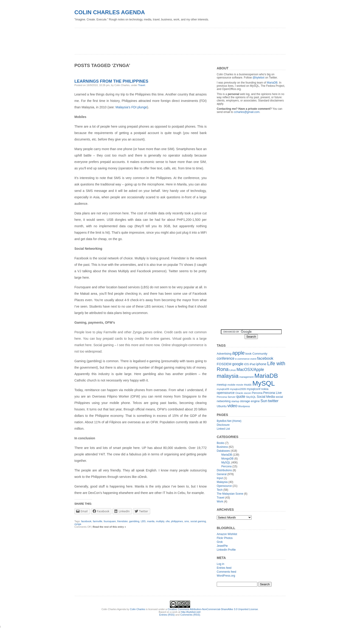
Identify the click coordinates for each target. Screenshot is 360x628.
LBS (143, 521)
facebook (86, 521)
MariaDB (272, 82)
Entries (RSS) (167, 614)
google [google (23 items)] (237, 364)
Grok (220, 542)
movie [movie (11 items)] (239, 384)
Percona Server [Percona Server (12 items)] (226, 396)
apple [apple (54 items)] (238, 353)
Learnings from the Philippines (111, 81)
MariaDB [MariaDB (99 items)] (266, 375)
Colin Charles (137, 609)
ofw (168, 521)
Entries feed (224, 567)
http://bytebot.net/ (191, 612)
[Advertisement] (158, 39)
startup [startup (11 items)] (235, 401)
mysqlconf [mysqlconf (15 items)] (253, 389)
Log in (220, 564)
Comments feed (226, 571)
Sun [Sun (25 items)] (263, 401)
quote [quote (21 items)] (240, 396)
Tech (219, 489)
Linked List (223, 428)
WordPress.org (226, 575)
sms (186, 521)
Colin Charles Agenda (109, 12)
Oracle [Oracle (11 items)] (239, 393)
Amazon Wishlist (227, 534)
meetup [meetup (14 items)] (222, 384)
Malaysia (222, 482)
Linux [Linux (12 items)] (232, 370)
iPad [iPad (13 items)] (252, 364)
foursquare (110, 521)
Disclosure (223, 424)
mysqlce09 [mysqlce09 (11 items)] (223, 389)
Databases (223, 450)
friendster (122, 521)
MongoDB (227, 458)
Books (220, 443)
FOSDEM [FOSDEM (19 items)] (224, 364)
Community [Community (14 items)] (259, 353)
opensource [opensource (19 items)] (226, 393)
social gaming (198, 521)
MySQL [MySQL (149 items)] (263, 383)
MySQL (226, 462)
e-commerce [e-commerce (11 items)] (242, 358)
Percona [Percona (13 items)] (257, 393)
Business (222, 447)
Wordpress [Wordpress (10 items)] (244, 406)
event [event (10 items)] (253, 358)
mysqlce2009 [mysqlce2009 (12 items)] (238, 389)
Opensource (224, 486)
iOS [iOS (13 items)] (246, 364)
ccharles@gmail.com (247, 112)
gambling (134, 521)
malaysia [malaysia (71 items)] (228, 376)
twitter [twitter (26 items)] (273, 401)
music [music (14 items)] (248, 384)
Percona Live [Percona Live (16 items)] (272, 393)
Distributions (224, 470)
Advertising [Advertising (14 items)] (224, 353)
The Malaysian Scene (230, 493)
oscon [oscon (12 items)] (247, 393)
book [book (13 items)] (248, 353)
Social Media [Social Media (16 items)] (266, 396)
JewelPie (222, 545)
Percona (226, 466)
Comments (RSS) (190, 614)
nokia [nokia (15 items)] (264, 389)
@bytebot (258, 77)
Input (220, 478)
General (222, 474)
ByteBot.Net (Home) (229, 421)
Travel (141, 85)
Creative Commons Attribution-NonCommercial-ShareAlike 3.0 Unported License (213, 609)
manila (150, 521)
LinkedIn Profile (226, 549)
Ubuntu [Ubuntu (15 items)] (222, 406)
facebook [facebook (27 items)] (265, 358)
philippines (177, 521)
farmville (97, 521)
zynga (77, 524)
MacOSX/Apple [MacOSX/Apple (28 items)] (250, 369)
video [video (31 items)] (232, 405)
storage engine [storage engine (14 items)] (250, 401)
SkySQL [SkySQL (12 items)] (251, 396)
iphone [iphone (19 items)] (261, 364)
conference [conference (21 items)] (225, 358)
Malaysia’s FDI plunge (131, 107)
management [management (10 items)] (246, 377)
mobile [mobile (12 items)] (232, 384)
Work (220, 501)
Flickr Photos (225, 538)
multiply (160, 521)
